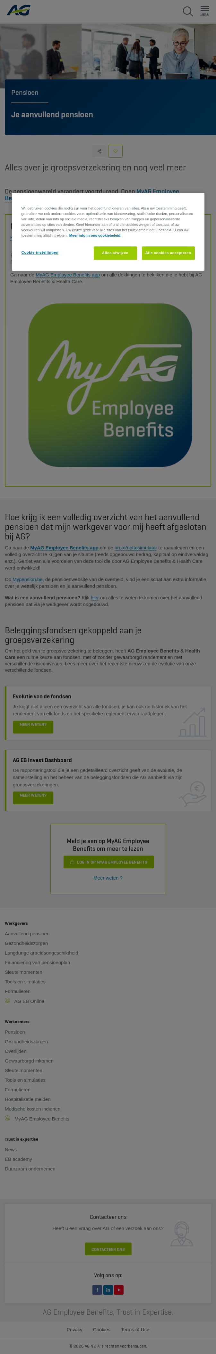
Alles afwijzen (115, 253)
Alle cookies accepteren (168, 253)
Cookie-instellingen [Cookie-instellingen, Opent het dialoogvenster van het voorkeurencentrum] (40, 253)
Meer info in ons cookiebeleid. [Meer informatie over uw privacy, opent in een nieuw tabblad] (95, 236)
